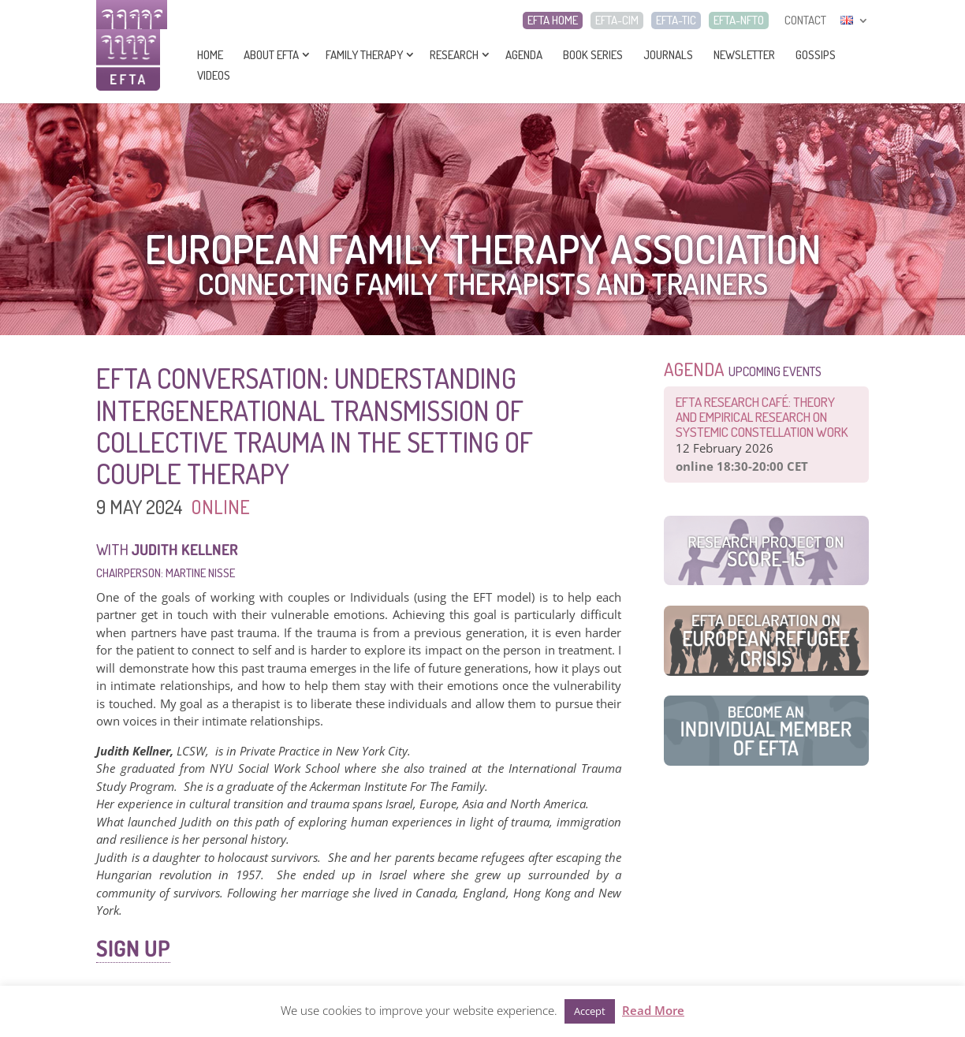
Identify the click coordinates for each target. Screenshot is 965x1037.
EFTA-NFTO (739, 20)
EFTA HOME (552, 20)
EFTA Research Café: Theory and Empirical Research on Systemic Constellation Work (762, 417)
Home (210, 54)
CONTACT (805, 20)
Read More (653, 1010)
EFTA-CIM (617, 20)
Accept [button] (589, 1011)
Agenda (523, 54)
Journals (668, 54)
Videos (213, 75)
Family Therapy (364, 54)
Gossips (815, 54)
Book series (593, 54)
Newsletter (744, 54)
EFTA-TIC (676, 20)
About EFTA (271, 54)
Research (454, 54)
